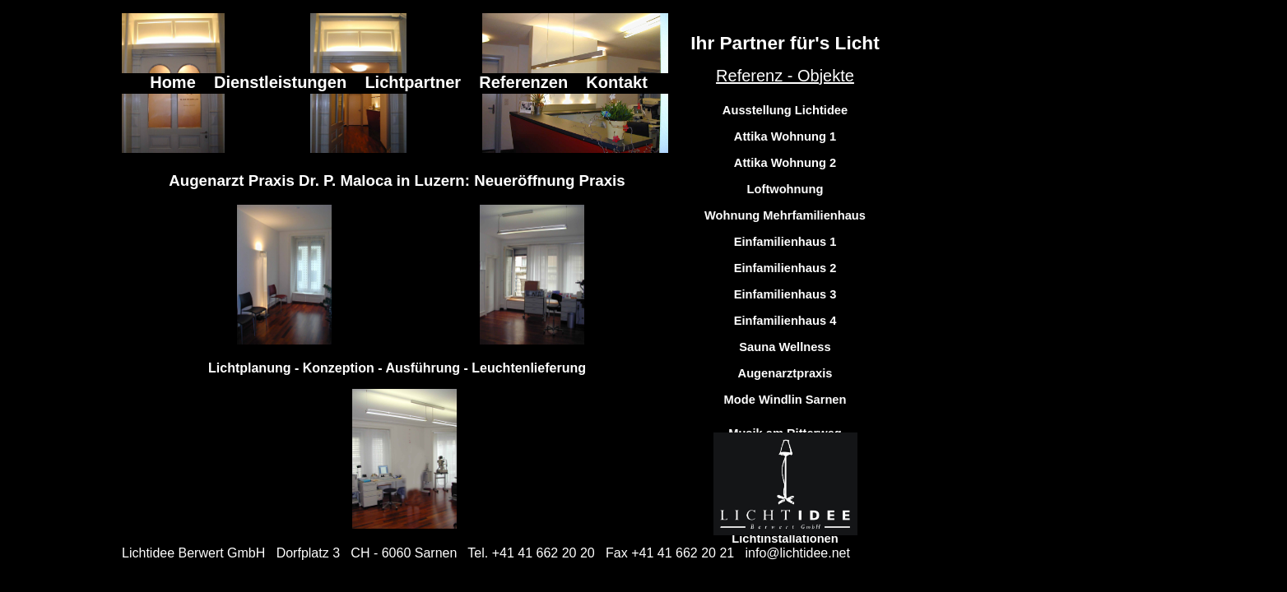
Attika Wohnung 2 (785, 162)
